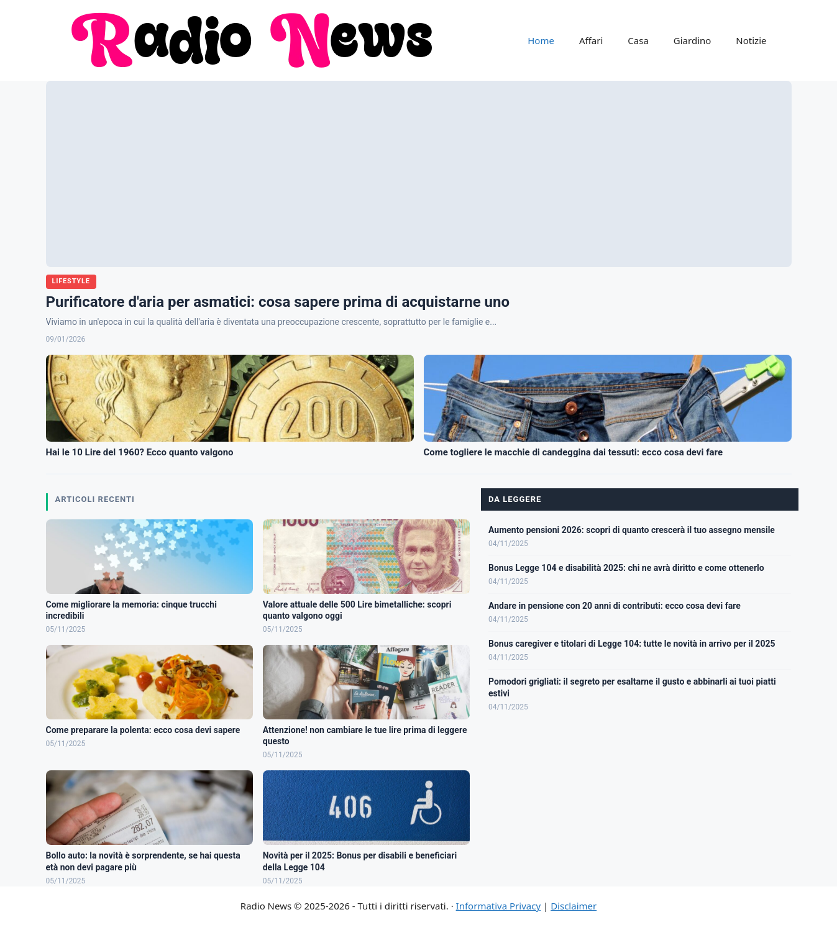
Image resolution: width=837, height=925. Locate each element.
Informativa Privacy (498, 906)
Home (541, 40)
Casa (638, 40)
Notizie (751, 40)
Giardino (692, 40)
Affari (591, 40)
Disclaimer (574, 906)
